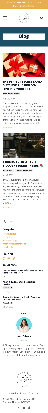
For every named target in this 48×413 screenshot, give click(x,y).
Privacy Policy (35, 393)
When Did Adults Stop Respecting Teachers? (19, 283)
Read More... (8, 127)
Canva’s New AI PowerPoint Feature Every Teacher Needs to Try (23, 271)
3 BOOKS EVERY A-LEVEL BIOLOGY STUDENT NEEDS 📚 (23, 163)
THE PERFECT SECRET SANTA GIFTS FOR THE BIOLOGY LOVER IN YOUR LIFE (22, 85)
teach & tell (8, 247)
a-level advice (8, 170)
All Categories (9, 233)
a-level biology (10, 240)
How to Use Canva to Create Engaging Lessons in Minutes (21, 298)
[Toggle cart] (41, 18)
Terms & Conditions (16, 393)
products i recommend (11, 94)
